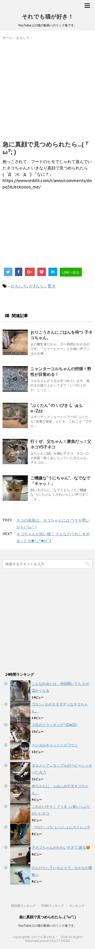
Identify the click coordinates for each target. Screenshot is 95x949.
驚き (52, 285)
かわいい (37, 285)
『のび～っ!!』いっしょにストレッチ (61, 827)
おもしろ (19, 285)
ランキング (76, 906)
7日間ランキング (52, 906)
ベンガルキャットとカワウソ (55, 745)
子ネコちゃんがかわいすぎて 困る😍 (61, 847)
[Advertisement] (47, 89)
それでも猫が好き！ (47, 16)
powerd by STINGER (55, 941)
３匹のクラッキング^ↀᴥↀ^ (55, 724)
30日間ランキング (23, 906)
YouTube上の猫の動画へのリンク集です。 (47, 925)
